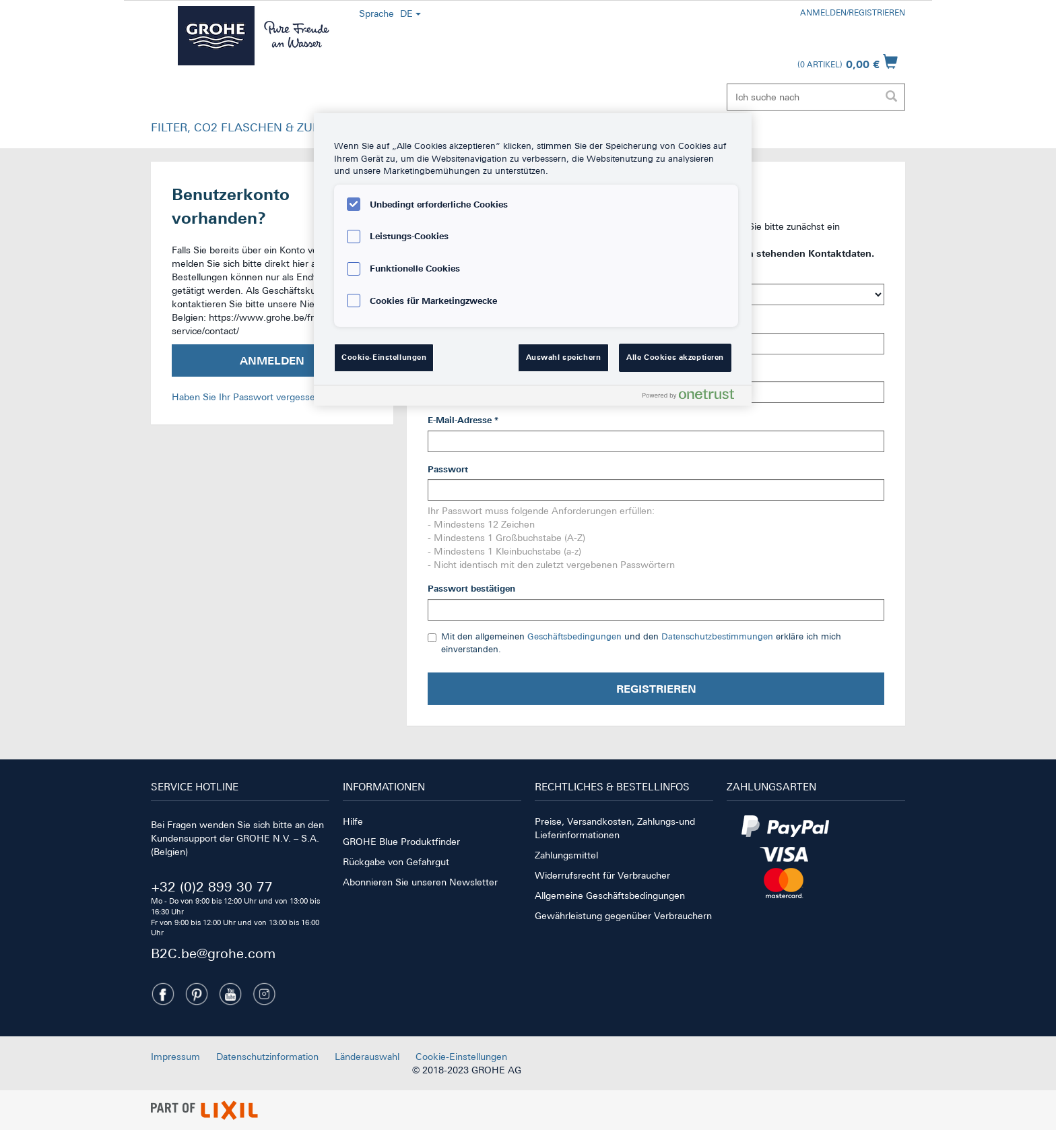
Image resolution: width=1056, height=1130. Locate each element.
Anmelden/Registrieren (852, 13)
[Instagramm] (264, 994)
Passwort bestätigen (471, 589)
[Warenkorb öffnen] (847, 61)
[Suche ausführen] (891, 97)
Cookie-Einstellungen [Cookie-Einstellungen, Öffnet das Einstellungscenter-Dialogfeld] (383, 357)
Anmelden (272, 360)
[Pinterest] (197, 994)
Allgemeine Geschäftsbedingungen (610, 895)
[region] (533, 259)
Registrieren (656, 689)
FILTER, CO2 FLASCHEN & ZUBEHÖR (251, 127)
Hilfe (353, 821)
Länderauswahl (367, 1056)
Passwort (448, 469)
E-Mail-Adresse (463, 420)
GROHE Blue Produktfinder (401, 841)
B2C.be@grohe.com (213, 953)
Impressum (175, 1056)
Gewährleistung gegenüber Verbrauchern (623, 915)
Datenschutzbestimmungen (717, 636)
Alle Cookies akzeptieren (675, 357)
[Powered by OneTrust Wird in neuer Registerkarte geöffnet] (693, 397)
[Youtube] (230, 994)
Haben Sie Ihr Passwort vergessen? (248, 396)
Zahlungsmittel (566, 855)
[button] (251, 131)
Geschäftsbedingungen (574, 636)
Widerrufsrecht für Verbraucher (602, 875)
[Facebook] (163, 994)
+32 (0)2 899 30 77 (212, 886)
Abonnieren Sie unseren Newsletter (420, 882)
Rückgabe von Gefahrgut (396, 861)
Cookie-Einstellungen (461, 1056)
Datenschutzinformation (267, 1056)
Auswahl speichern (563, 357)
